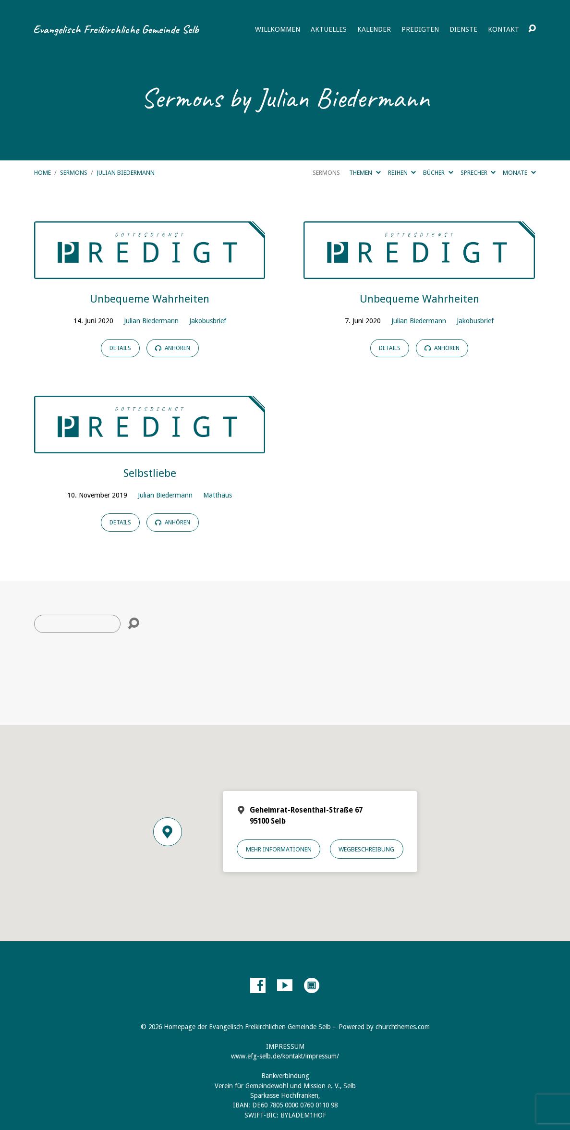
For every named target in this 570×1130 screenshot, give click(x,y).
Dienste (463, 29)
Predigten (420, 29)
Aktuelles (329, 29)
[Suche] (77, 624)
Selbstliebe (149, 473)
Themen (364, 172)
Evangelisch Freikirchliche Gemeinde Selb (116, 29)
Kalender (374, 29)
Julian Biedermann (126, 172)
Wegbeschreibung (366, 849)
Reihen (402, 172)
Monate (519, 172)
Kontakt (503, 29)
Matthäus (217, 495)
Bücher (438, 172)
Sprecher (478, 172)
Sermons (73, 172)
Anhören (172, 348)
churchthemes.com (403, 1027)
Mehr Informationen (279, 849)
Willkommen (277, 29)
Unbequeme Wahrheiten (149, 298)
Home (42, 172)
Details (120, 348)
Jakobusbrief (207, 321)
